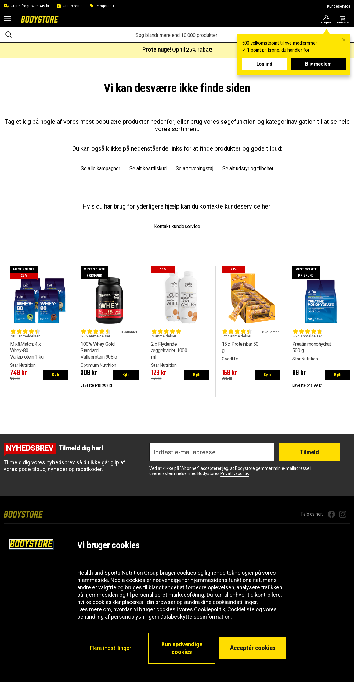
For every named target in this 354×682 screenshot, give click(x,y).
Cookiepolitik (209, 609)
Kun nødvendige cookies (181, 648)
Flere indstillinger (110, 648)
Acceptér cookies (253, 648)
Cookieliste (241, 609)
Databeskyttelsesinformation (195, 616)
